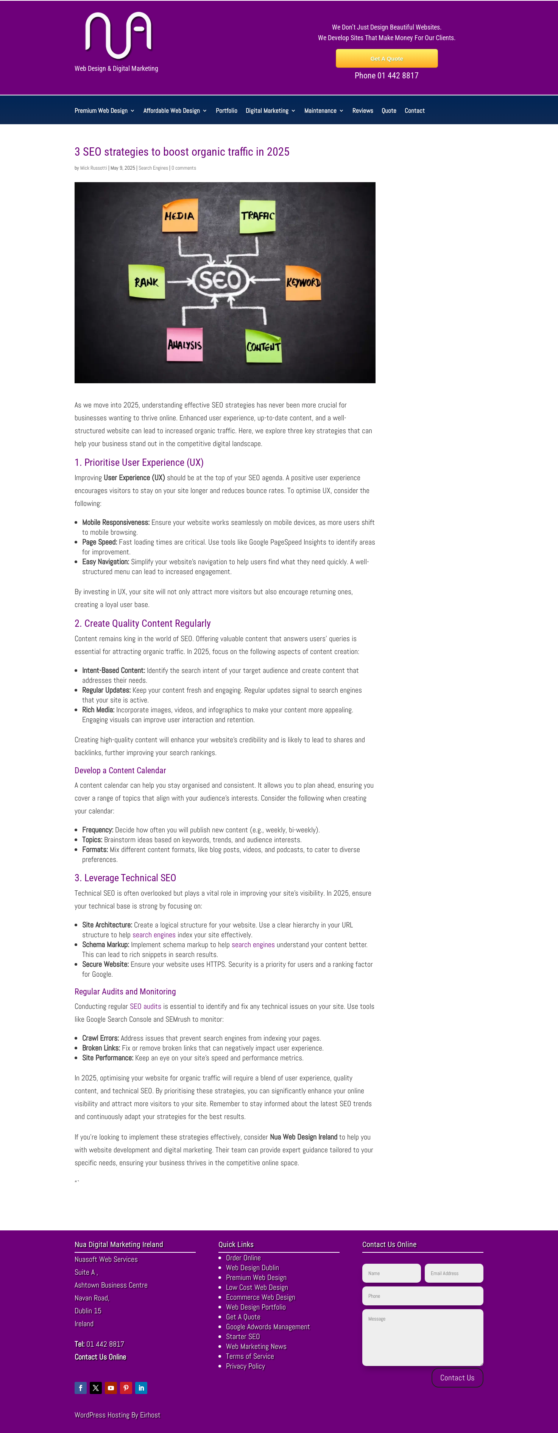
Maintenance (320, 111)
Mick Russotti (93, 167)
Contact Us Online (100, 1357)
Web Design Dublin (252, 1267)
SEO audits (145, 1006)
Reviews (362, 111)
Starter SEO (243, 1336)
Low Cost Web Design (257, 1287)
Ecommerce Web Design (260, 1297)
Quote (389, 111)
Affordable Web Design (171, 111)
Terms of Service (250, 1356)
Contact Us (457, 1377)
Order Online (243, 1258)
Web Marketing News (256, 1346)
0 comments (183, 167)
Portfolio (226, 111)
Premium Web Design (101, 111)
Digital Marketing (267, 111)
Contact (415, 111)
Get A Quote (387, 58)
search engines (154, 935)
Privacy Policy (245, 1366)
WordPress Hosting (102, 1415)
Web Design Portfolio (256, 1307)
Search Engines (153, 167)
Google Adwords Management (268, 1327)
